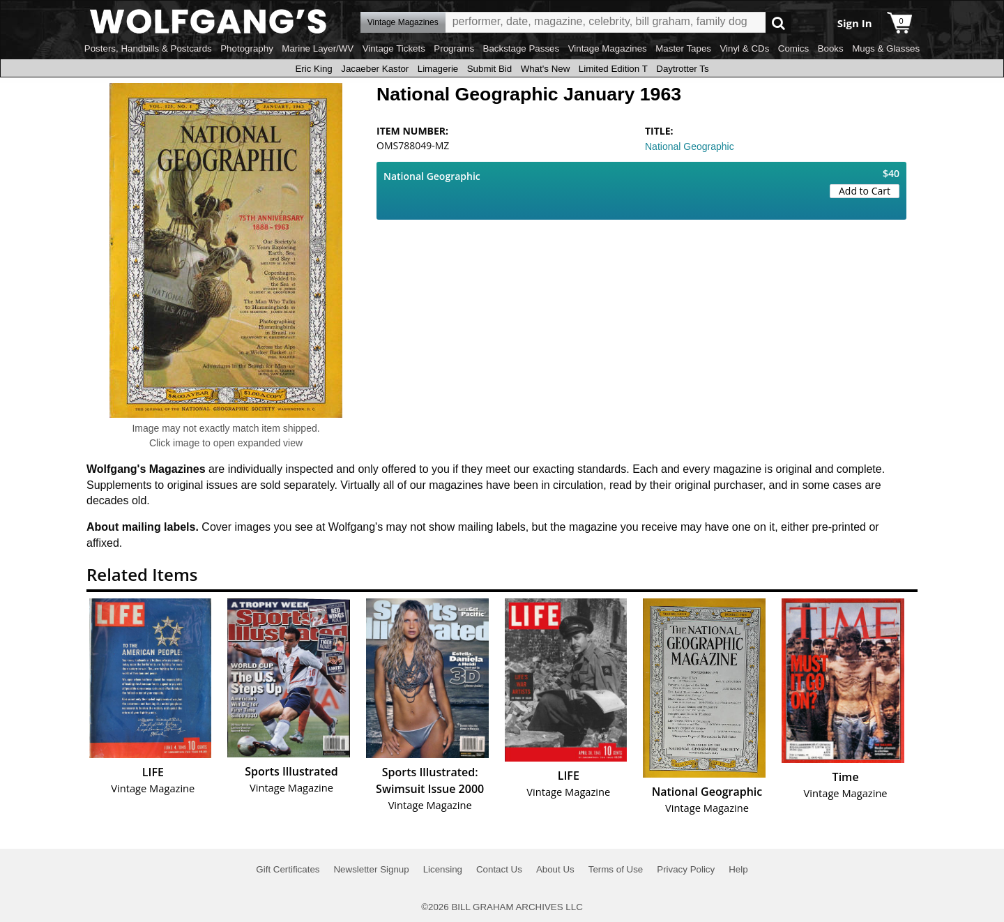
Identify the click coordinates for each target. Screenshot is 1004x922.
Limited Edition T (613, 68)
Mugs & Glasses (886, 48)
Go (778, 22)
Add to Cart (864, 190)
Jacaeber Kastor (375, 68)
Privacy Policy (686, 869)
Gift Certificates (287, 869)
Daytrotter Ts (682, 68)
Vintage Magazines (607, 48)
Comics (793, 48)
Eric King (313, 68)
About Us (555, 869)
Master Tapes (683, 48)
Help (738, 869)
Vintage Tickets (394, 48)
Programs (454, 48)
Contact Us (499, 869)
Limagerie (438, 68)
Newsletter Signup (371, 869)
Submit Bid (489, 68)
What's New (545, 68)
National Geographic (689, 146)
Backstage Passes (521, 48)
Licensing (442, 869)
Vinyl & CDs (744, 48)
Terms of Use (616, 869)
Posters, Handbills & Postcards (148, 48)
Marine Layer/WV (317, 48)
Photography (246, 48)
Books (831, 48)
